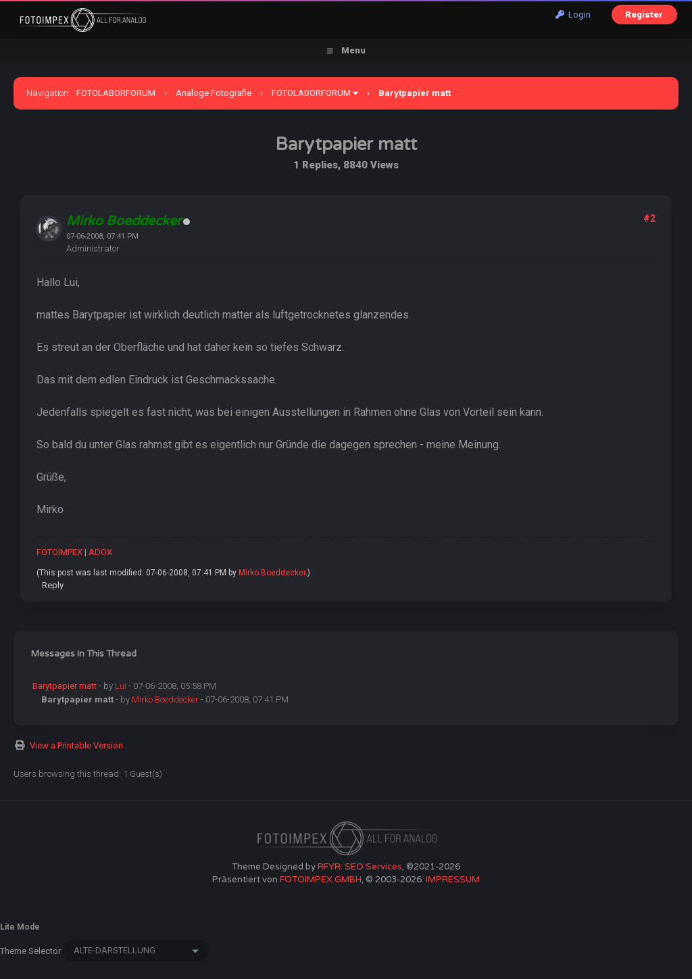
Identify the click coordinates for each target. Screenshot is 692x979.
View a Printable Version (76, 745)
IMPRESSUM (453, 879)
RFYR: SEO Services (360, 866)
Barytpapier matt (64, 686)
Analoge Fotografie (213, 93)
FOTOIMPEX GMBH (321, 879)
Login (573, 14)
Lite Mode (20, 927)
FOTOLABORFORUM (115, 93)
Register (644, 14)
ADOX (100, 552)
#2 (649, 218)
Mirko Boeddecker (272, 572)
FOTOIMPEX (59, 552)
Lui (120, 686)
